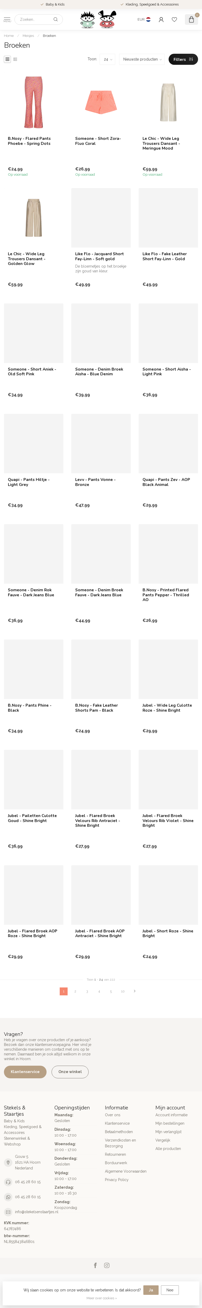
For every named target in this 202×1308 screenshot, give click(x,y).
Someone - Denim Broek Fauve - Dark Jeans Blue (99, 592)
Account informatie (171, 1115)
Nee (169, 1290)
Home (9, 35)
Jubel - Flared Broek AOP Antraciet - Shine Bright (100, 933)
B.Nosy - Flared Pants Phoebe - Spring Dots (29, 141)
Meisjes (28, 35)
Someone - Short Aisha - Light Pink (167, 372)
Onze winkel (70, 1072)
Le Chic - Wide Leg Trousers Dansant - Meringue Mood (161, 143)
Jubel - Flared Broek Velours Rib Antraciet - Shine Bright (97, 820)
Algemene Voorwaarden (126, 1171)
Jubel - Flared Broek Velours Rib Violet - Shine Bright (168, 820)
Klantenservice (25, 1072)
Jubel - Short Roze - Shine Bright (168, 933)
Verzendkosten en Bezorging (120, 1143)
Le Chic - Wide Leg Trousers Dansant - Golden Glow (27, 259)
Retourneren (115, 1154)
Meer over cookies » (102, 1298)
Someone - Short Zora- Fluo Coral (98, 141)
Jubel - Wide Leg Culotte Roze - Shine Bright (167, 708)
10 (123, 991)
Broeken (49, 35)
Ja (151, 1290)
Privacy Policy (117, 1180)
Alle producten (168, 1149)
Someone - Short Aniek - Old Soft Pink (32, 372)
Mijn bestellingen (169, 1123)
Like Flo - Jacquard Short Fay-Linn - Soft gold (99, 256)
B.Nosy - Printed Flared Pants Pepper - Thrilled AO (166, 595)
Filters (183, 59)
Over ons (112, 1115)
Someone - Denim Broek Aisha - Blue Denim (99, 372)
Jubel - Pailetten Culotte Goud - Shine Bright (32, 818)
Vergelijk (162, 1140)
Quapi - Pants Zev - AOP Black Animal (166, 482)
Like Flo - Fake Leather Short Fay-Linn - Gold (165, 256)
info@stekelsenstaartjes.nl (36, 1212)
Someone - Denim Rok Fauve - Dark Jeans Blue (31, 592)
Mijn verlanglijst (168, 1132)
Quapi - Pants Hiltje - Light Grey (29, 482)
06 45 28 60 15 (28, 1182)
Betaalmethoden (119, 1132)
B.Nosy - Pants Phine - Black (30, 708)
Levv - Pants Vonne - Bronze (95, 482)
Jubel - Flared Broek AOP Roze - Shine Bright (32, 933)
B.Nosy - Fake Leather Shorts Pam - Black (96, 708)
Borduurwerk (116, 1163)
